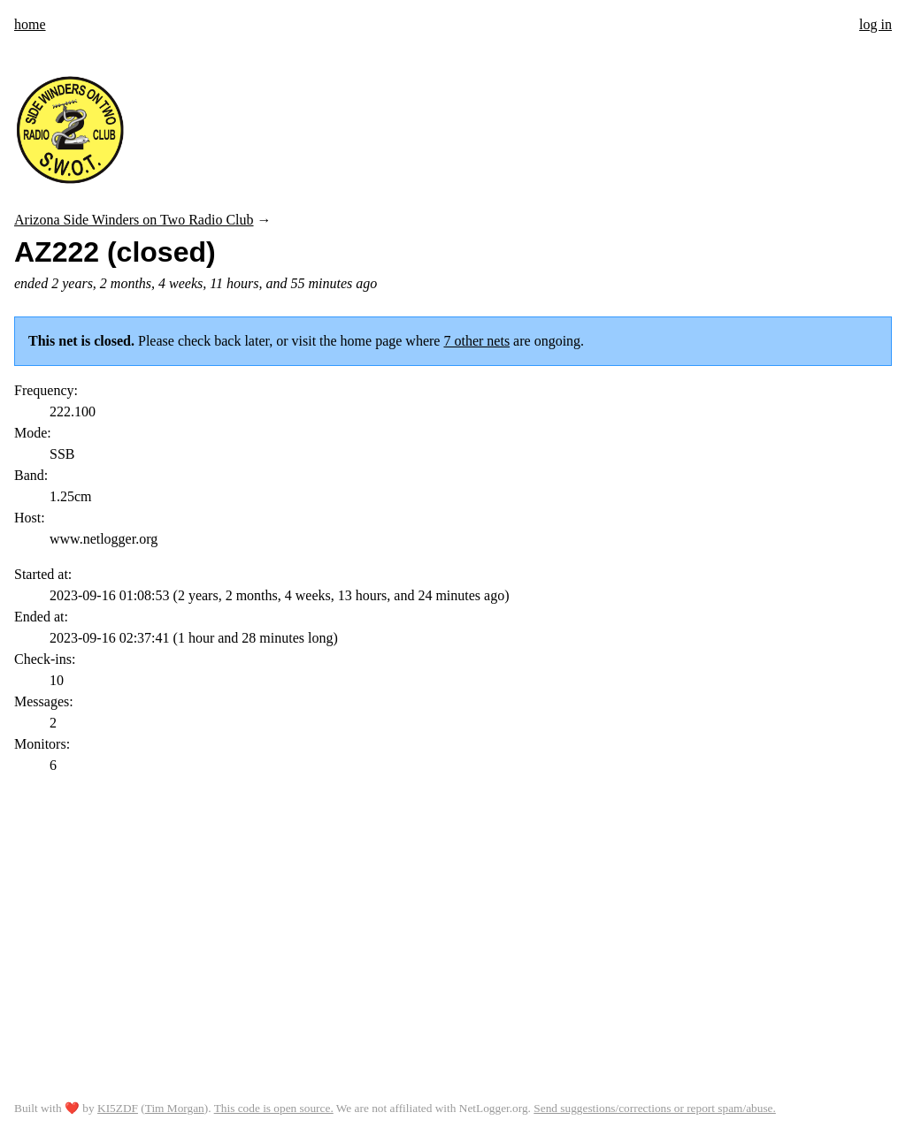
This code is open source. (274, 1108)
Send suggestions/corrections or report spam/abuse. (655, 1108)
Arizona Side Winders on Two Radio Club (134, 219)
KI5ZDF (117, 1108)
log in (875, 24)
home (30, 24)
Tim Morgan (174, 1108)
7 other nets (476, 340)
